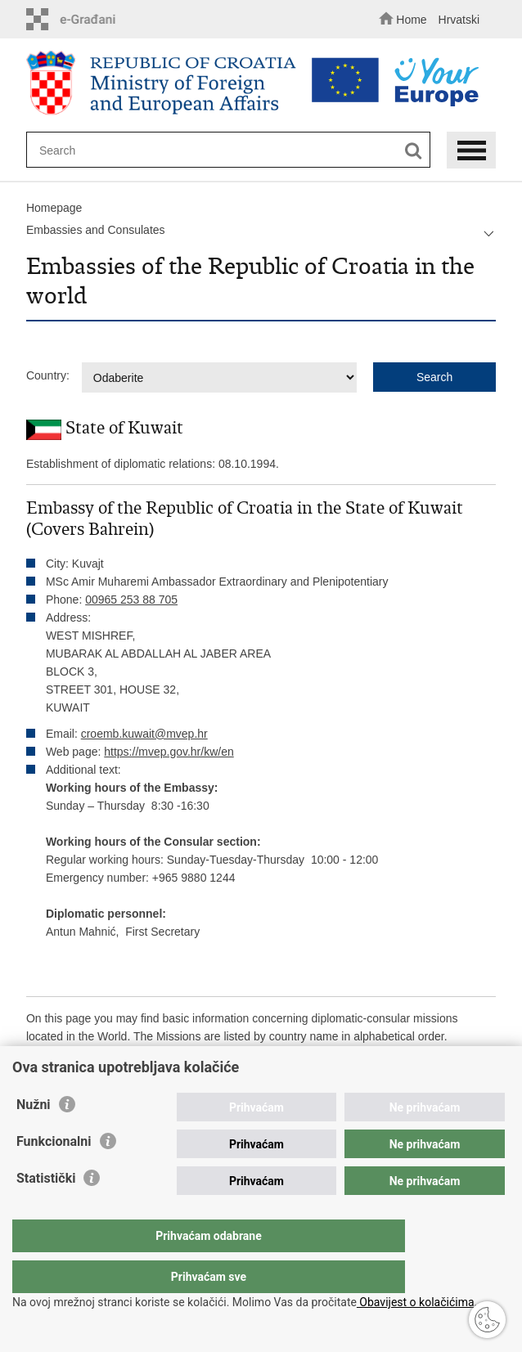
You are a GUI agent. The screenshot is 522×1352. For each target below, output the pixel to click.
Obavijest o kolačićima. (417, 1302)
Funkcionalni (54, 1174)
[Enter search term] (216, 150)
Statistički (45, 1211)
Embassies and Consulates (95, 229)
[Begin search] (413, 150)
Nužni (33, 1137)
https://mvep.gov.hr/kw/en (168, 751)
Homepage (54, 207)
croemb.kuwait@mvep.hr (144, 733)
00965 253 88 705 (131, 599)
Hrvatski (459, 19)
